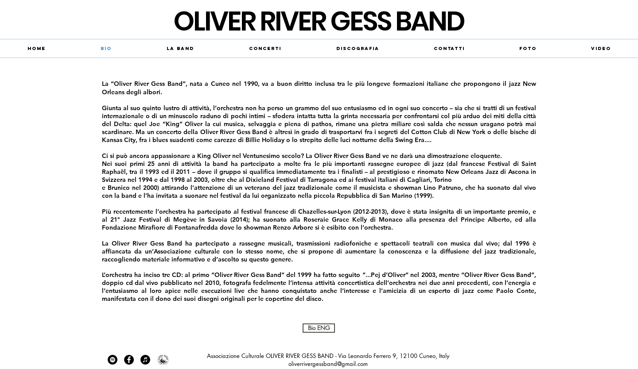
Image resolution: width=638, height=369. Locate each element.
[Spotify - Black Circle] (112, 360)
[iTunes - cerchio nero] (145, 360)
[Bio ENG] (319, 328)
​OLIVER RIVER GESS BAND (318, 21)
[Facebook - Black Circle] (129, 360)
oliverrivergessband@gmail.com (328, 364)
